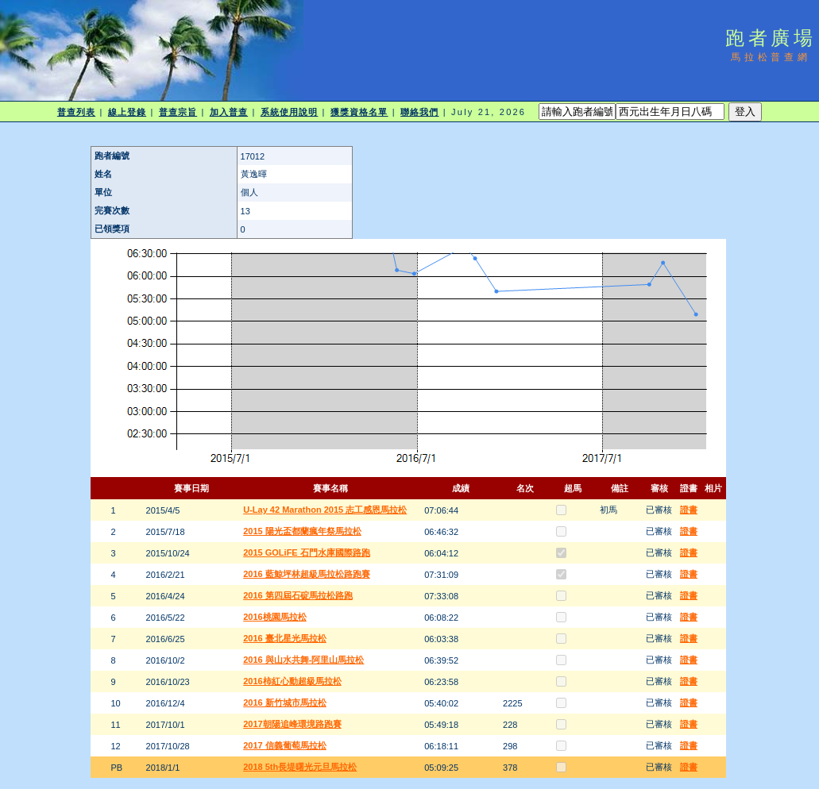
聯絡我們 (419, 112)
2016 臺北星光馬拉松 (284, 638)
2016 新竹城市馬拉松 (284, 702)
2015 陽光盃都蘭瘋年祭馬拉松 (302, 531)
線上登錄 (127, 112)
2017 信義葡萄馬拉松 (284, 745)
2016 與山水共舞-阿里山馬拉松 (303, 659)
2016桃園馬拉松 (274, 617)
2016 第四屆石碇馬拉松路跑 (298, 595)
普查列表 (76, 112)
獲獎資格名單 (359, 112)
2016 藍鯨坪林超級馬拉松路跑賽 (306, 574)
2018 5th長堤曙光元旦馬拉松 (300, 767)
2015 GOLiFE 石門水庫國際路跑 (306, 552)
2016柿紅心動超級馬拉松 (292, 681)
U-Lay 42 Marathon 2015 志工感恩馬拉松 (325, 509)
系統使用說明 (290, 112)
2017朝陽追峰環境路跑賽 (292, 724)
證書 (688, 509)
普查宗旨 (178, 112)
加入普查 (229, 112)
